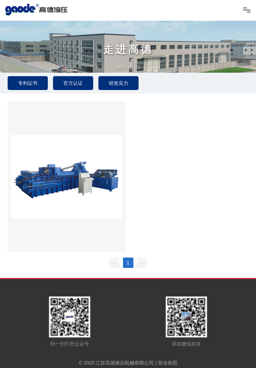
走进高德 (128, 54)
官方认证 (73, 83)
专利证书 (27, 83)
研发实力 (118, 83)
